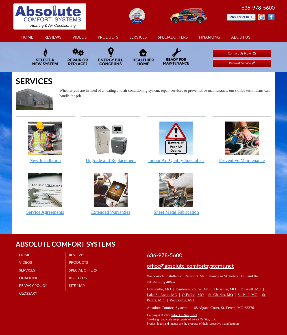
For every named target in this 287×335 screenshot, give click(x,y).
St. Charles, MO (220, 295)
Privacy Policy (33, 285)
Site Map (77, 285)
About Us (240, 37)
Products (108, 37)
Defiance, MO (225, 289)
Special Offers (173, 37)
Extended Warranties (110, 194)
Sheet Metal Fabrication (176, 194)
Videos (79, 37)
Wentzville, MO (182, 300)
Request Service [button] (242, 63)
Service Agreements (45, 194)
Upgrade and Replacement (110, 142)
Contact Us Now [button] (242, 53)
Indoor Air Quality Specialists (176, 142)
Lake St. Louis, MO (162, 295)
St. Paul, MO (248, 295)
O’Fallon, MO (193, 295)
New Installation (45, 142)
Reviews (52, 37)
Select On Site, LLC (184, 315)
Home (27, 37)
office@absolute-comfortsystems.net (190, 266)
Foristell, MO (251, 289)
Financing (209, 37)
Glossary (28, 293)
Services (138, 37)
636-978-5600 (164, 255)
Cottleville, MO (159, 289)
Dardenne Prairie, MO (193, 289)
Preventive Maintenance (242, 142)
